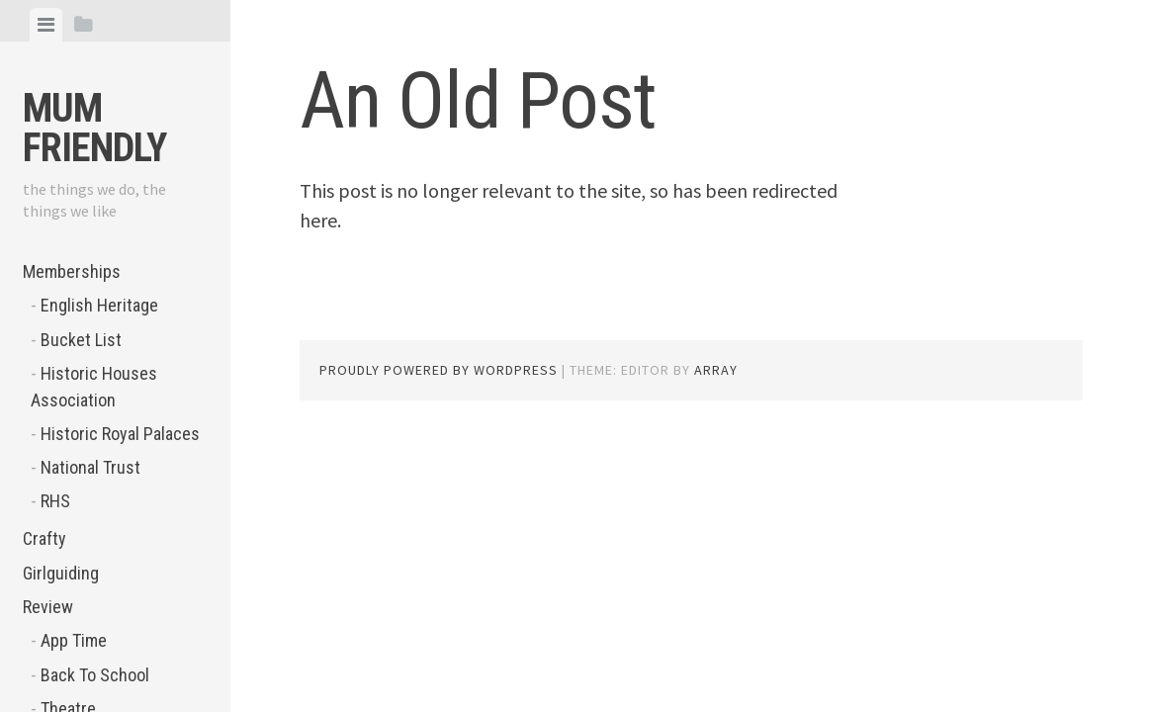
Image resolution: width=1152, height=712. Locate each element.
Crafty (44, 538)
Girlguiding (61, 573)
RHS (55, 500)
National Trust (90, 467)
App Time (74, 640)
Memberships (72, 271)
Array (716, 370)
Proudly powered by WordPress (438, 370)
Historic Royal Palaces (120, 433)
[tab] (46, 25)
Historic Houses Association (94, 386)
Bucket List (81, 339)
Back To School (95, 675)
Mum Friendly (94, 128)
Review (48, 606)
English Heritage (99, 305)
